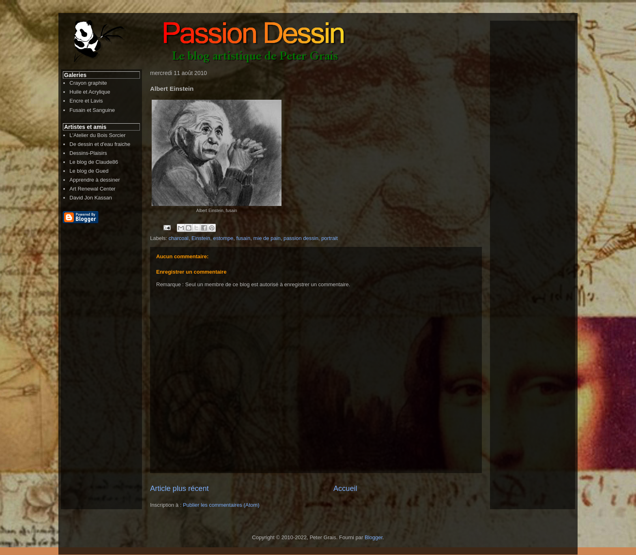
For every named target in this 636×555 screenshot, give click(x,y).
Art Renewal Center (92, 189)
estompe (223, 238)
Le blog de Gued (88, 171)
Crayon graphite (88, 83)
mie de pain (266, 238)
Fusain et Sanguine (92, 110)
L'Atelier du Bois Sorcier (97, 135)
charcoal (179, 238)
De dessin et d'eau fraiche (99, 144)
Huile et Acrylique (89, 92)
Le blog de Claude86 (93, 162)
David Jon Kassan (90, 198)
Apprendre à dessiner (94, 180)
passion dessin (301, 238)
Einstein (200, 238)
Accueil (345, 488)
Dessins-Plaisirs (88, 153)
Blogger (373, 537)
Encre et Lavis (86, 101)
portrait (329, 238)
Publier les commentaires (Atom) (221, 505)
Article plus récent (179, 488)
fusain (243, 238)
